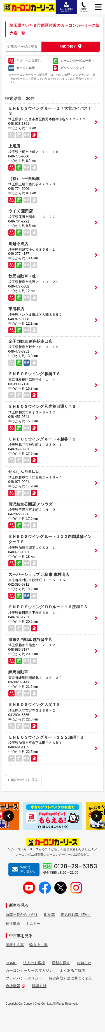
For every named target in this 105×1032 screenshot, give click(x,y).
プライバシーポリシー (24, 978)
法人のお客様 (34, 963)
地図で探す (68, 47)
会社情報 (15, 986)
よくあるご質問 (72, 970)
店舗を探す (61, 963)
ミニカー (33, 923)
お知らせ (84, 963)
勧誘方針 (39, 986)
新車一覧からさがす (22, 915)
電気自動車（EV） (75, 915)
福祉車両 (13, 923)
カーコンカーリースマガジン (29, 970)
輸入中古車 (38, 945)
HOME (11, 963)
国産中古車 (15, 945)
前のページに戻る (23, 47)
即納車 (49, 915)
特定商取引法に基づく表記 (70, 978)
